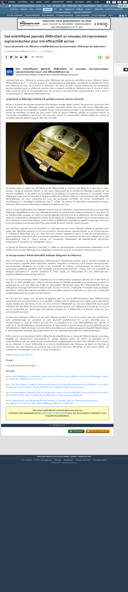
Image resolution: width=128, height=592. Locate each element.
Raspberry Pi (69, 9)
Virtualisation (46, 12)
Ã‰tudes (79, 2)
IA (44, 6)
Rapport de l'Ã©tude (23, 372)
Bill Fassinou (32, 69)
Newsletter (57, 2)
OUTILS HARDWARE (99, 15)
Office (106, 6)
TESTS (110, 15)
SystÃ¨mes (123, 6)
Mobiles (114, 6)
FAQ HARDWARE (48, 15)
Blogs (39, 2)
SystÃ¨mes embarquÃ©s (114, 9)
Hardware (47, 9)
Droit (89, 2)
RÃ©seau (79, 9)
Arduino (39, 9)
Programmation (89, 6)
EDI (80, 6)
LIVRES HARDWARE (82, 15)
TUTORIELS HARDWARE (64, 15)
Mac (60, 9)
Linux (31, 9)
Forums (11, 2)
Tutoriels (22, 2)
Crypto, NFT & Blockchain (82, 12)
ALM (48, 6)
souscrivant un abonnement (54, 431)
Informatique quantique (62, 12)
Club (96, 2)
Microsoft (56, 6)
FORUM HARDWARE (32, 15)
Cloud (38, 6)
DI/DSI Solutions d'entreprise (23, 6)
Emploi (69, 2)
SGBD (99, 6)
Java (63, 6)
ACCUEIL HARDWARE (15, 15)
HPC (55, 9)
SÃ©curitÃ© (99, 9)
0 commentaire (47, 69)
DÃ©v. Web (72, 6)
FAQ (32, 2)
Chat (46, 2)
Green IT (89, 9)
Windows (23, 9)
